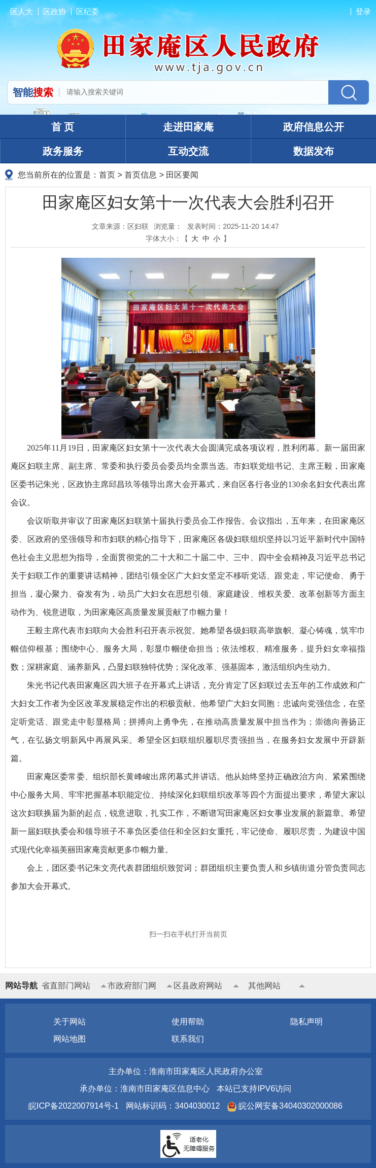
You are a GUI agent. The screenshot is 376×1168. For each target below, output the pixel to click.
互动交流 (188, 151)
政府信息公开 (313, 126)
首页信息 (140, 174)
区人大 (21, 11)
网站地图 (69, 1039)
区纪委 (87, 11)
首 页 (63, 126)
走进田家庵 (188, 126)
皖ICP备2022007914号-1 (73, 1106)
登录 (363, 11)
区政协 (54, 11)
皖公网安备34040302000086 (289, 1106)
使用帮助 (188, 1021)
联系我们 (188, 1039)
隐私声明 (306, 1021)
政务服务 (63, 151)
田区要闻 (182, 174)
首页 (107, 174)
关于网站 (69, 1021)
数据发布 (313, 151)
